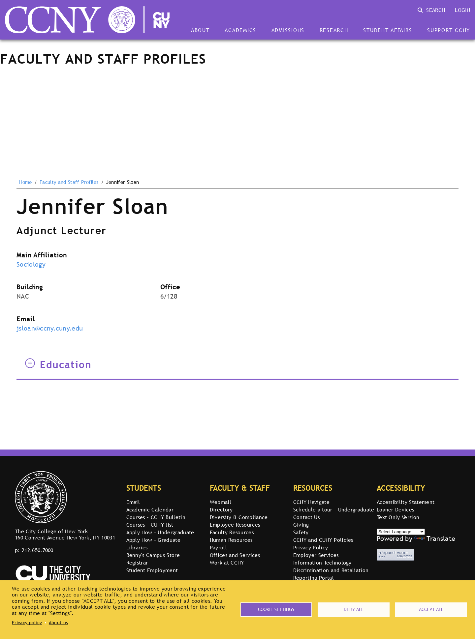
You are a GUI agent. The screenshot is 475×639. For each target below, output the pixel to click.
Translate (434, 538)
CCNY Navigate (311, 502)
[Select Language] (401, 532)
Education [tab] (58, 364)
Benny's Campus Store (153, 555)
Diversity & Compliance (239, 517)
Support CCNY (448, 30)
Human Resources (231, 539)
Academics (240, 30)
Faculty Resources (232, 532)
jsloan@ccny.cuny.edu (49, 328)
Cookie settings (276, 609)
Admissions (287, 30)
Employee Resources (235, 524)
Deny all (354, 609)
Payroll (218, 547)
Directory (221, 509)
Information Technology (322, 562)
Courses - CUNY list (150, 524)
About (200, 30)
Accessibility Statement (405, 502)
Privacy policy (27, 622)
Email (133, 502)
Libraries (137, 547)
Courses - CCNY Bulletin (155, 517)
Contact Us (306, 517)
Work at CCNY (227, 562)
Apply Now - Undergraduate (160, 532)
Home (25, 182)
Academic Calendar (150, 509)
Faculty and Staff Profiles (69, 182)
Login (462, 10)
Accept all (431, 609)
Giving (301, 524)
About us (58, 622)
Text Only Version (398, 517)
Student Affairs (387, 30)
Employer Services (315, 555)
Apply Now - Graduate (153, 539)
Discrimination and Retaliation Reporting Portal (331, 573)
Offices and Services (235, 555)
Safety (301, 532)
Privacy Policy (310, 547)
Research (334, 30)
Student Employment (152, 570)
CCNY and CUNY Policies (323, 539)
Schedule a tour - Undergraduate (333, 509)
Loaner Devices (395, 509)
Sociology (31, 264)
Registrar (137, 562)
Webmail (220, 502)
